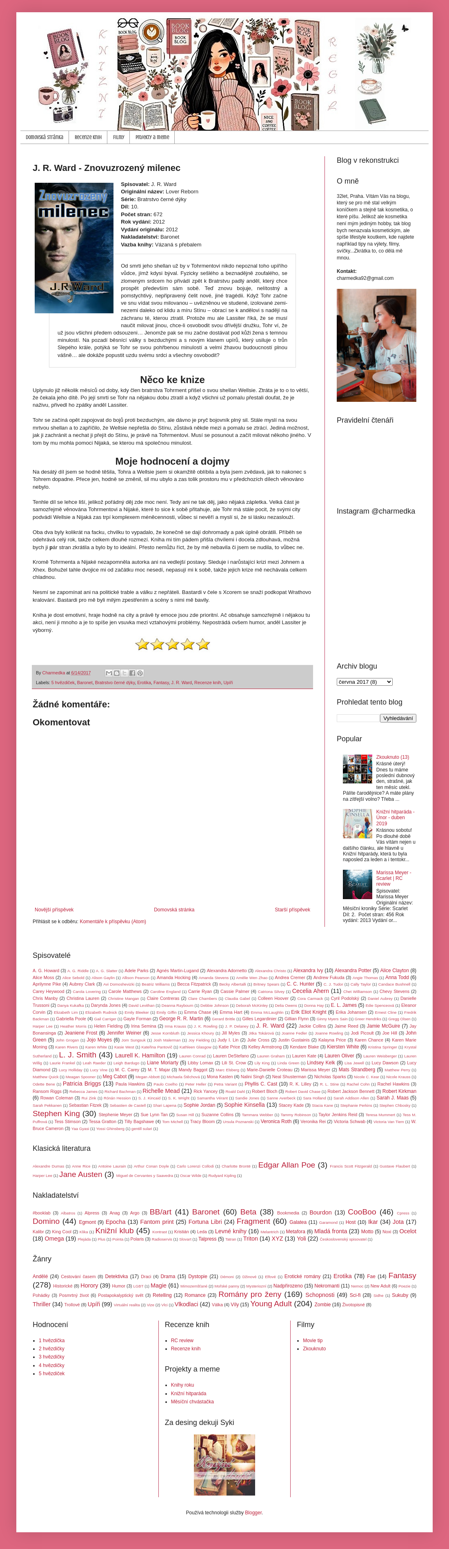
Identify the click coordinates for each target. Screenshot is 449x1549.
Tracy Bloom (202, 1121)
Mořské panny (227, 1286)
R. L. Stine (329, 1084)
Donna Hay (314, 1005)
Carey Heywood (48, 991)
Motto (367, 1231)
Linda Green (288, 1063)
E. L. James (344, 1005)
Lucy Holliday (70, 1070)
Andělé (40, 1276)
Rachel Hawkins (393, 1083)
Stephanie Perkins (356, 1105)
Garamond (328, 1222)
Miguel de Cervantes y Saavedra (144, 1175)
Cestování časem (78, 1276)
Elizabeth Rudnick (101, 1012)
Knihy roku (182, 1385)
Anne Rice (81, 1166)
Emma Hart (231, 1012)
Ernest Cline (386, 1012)
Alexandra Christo (270, 970)
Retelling (162, 1295)
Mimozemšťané (193, 1286)
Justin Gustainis (293, 1039)
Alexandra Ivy (308, 970)
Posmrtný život (74, 1295)
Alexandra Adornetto (227, 970)
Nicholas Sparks (330, 1076)
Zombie (322, 1304)
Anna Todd (397, 977)
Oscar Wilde (190, 1175)
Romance (194, 1295)
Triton (250, 1238)
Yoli (301, 1238)
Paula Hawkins (130, 1083)
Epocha (116, 1222)
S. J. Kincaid (149, 1098)
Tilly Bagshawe (139, 1121)
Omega (54, 1238)
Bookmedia (288, 1212)
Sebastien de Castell (128, 1105)
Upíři (228, 682)
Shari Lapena (164, 1105)
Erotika (144, 682)
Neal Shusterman (289, 1076)
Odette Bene (44, 1084)
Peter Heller (196, 1084)
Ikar (373, 1222)
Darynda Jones (106, 1005)
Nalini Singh (253, 1076)
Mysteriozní (256, 1286)
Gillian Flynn (297, 1018)
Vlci (164, 1305)
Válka (217, 1304)
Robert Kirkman (399, 1091)
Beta (248, 1212)
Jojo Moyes (99, 1040)
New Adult (381, 1285)
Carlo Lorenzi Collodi (195, 1166)
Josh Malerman (167, 1040)
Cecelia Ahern (310, 991)
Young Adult (271, 1303)
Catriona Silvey (271, 991)
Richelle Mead (161, 1091)
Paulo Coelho (165, 1084)
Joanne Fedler (294, 1033)
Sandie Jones (247, 1098)
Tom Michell (172, 1121)
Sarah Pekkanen (47, 1105)
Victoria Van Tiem (388, 1121)
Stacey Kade (291, 1105)
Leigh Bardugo (126, 1063)
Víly (235, 1304)
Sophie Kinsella (244, 1104)
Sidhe (378, 1295)
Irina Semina (143, 1026)
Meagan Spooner (81, 1077)
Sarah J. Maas (393, 1098)
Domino (46, 1221)
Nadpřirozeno (288, 1286)
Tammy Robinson (295, 1114)
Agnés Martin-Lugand (177, 970)
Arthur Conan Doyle (151, 1166)
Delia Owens (286, 1005)
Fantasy (161, 682)
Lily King (261, 1063)
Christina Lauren (83, 998)
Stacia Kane (322, 1105)
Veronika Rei (313, 1121)
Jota (398, 1222)
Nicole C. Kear (366, 1077)
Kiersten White (343, 1047)
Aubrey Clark (82, 984)
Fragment (253, 1221)
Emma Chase (197, 1012)
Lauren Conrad (192, 1056)
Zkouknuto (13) (392, 757)
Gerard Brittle (223, 1019)
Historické (62, 1285)
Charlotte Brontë (236, 1166)
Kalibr (38, 1231)
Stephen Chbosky (394, 1105)
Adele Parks (136, 970)
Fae (371, 1276)
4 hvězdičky (51, 1365)
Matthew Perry (397, 1070)
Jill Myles (231, 1032)
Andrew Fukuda (329, 977)
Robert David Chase (302, 1091)
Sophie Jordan (200, 1105)
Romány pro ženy (249, 1294)
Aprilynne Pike (47, 984)
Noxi (386, 1231)
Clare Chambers (202, 998)
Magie (159, 1285)
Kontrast (159, 1232)
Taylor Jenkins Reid (337, 1114)
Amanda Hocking (174, 977)
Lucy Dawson (385, 1062)
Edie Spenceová (380, 1005)
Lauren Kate (304, 1055)
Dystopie (197, 1276)
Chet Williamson (357, 991)
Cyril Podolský (345, 998)
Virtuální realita (127, 1305)
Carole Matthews (125, 991)
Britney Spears (266, 984)
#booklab (42, 1212)
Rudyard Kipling (222, 1175)
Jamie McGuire (383, 1026)
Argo (135, 1212)
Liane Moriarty (162, 1063)
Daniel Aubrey (380, 998)
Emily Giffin (166, 1012)
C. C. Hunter (300, 984)
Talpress (207, 1239)
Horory (89, 1285)
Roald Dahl (235, 1091)
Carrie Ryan (200, 991)
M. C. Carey (127, 1069)
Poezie (404, 1286)
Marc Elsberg (227, 1070)
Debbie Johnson (214, 1005)
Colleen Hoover (273, 998)
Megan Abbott (148, 1077)
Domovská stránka (44, 137)
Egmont (87, 1222)
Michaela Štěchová (183, 1077)
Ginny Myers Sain (332, 1019)
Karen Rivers (66, 1047)
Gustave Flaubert (395, 1166)
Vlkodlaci (186, 1304)
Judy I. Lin (228, 1039)
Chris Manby (45, 998)
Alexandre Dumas (48, 1166)
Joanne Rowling (329, 1033)
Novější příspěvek (54, 910)
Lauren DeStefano (231, 1055)
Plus (101, 1239)
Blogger (253, 1513)
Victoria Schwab (350, 1121)
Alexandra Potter (353, 970)
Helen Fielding (108, 1026)
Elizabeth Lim (66, 1012)
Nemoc (357, 1286)
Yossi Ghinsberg (110, 1128)
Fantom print (157, 1222)
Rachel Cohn (358, 1084)
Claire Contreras (163, 998)
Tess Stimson (67, 1121)
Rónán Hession (117, 1098)
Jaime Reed (346, 1026)
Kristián (181, 1231)
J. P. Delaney (236, 1026)
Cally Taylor (361, 984)
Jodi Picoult (362, 1032)
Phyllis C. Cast (261, 1084)
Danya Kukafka (70, 1005)
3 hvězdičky (51, 1357)
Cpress (403, 1213)
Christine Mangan (123, 998)
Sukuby (400, 1295)
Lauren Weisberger (380, 1056)
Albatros (68, 1213)
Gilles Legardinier (259, 1018)
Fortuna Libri (205, 1222)
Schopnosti (319, 1295)
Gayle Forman (137, 1018)
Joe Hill (389, 1032)
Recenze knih (88, 137)
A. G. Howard (46, 970)
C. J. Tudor (333, 984)
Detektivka (116, 1276)
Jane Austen (80, 1174)
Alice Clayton (394, 970)
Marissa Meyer (315, 1069)
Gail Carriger (105, 1019)
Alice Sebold (73, 977)
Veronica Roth (276, 1121)
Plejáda (84, 1239)
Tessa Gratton (103, 1121)
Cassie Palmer (234, 991)
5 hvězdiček (63, 682)
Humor (118, 1285)
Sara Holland (314, 1098)
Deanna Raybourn (177, 1005)
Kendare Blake (304, 1046)
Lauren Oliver (339, 1056)
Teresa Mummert (381, 1114)
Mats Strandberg (357, 1070)
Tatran (230, 1239)
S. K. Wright (178, 1098)
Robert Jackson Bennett (350, 1091)
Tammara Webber (257, 1114)
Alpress (91, 1212)
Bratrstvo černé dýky (115, 682)
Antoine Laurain (112, 1166)
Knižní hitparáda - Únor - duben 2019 (395, 818)
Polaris (137, 1239)
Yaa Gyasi (80, 1128)
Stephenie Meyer (115, 1114)
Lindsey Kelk (321, 1063)
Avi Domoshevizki (118, 984)
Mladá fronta (330, 1231)
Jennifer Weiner (124, 1033)
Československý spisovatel (343, 1239)
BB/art (160, 1212)
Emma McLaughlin (267, 1012)
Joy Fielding (199, 1040)
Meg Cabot (115, 1076)
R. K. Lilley (300, 1083)
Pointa (117, 1239)
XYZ (277, 1238)
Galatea (298, 1222)
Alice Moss (43, 977)
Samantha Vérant (212, 1098)
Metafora (295, 1231)
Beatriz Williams (156, 984)
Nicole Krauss (398, 1077)
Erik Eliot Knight (308, 1012)
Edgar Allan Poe (287, 1165)
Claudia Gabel (237, 998)
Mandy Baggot (193, 1069)
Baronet (85, 682)
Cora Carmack (310, 998)
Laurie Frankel (62, 1063)
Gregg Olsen (399, 1019)
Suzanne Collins (217, 1114)
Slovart (185, 1239)
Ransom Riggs (47, 1091)
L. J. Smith (77, 1054)
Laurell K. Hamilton (140, 1055)
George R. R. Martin (181, 1019)
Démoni (227, 1276)
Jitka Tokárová (261, 1033)
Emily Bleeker (136, 1012)
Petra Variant (225, 1084)
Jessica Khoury (200, 1033)
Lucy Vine (99, 1070)
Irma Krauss (176, 1026)
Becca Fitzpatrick (194, 984)
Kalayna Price (332, 1039)
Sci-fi (355, 1295)
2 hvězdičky (51, 1349)
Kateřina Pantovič (156, 1047)
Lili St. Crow (234, 1062)
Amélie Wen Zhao (251, 977)
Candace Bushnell (394, 984)
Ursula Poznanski (238, 1121)
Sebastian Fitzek (85, 1105)
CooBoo (362, 1212)
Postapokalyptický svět (120, 1295)
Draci (146, 1276)
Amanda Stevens (214, 977)
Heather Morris (73, 1026)
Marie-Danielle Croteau (270, 1069)
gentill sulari (141, 1128)
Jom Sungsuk (134, 1040)
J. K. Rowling (206, 1026)
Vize (151, 1305)
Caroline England (165, 991)
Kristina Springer (382, 1047)
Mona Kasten (220, 1076)
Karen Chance (369, 1039)
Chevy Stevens (394, 991)
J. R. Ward (181, 682)
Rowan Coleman (56, 1097)
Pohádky (41, 1295)
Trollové (72, 1304)
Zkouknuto (314, 1349)
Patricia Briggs (82, 1083)
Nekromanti (326, 1286)
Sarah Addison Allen (351, 1098)
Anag (114, 1212)
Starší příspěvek (292, 910)
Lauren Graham (271, 1056)
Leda (202, 1231)
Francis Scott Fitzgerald (351, 1166)
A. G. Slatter (107, 970)
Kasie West (124, 1047)
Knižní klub (114, 1230)
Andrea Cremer (290, 977)
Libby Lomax (200, 1062)
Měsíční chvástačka (192, 1402)
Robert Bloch (264, 1091)
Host (351, 1222)
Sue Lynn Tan (154, 1114)
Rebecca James (83, 1091)
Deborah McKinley (252, 1005)
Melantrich (269, 1232)
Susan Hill (185, 1114)
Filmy (118, 137)
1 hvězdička (51, 1340)
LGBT (138, 1286)
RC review (182, 1340)
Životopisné (353, 1304)
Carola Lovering (87, 991)
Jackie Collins (312, 1026)
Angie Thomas (365, 977)
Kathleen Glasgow (195, 1047)
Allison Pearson (135, 977)
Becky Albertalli (232, 984)
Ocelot (408, 1231)
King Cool (61, 1231)
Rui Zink (89, 1098)
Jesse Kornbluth (165, 1033)
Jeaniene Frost (80, 1033)
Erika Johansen (351, 1012)
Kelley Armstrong (265, 1046)
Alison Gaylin (103, 977)
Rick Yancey (205, 1091)
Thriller (42, 1304)
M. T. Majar (159, 1069)
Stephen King (56, 1113)
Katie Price (229, 1046)
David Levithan (142, 1005)
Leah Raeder (94, 1063)
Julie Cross (258, 1039)
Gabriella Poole (71, 1018)
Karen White (96, 1047)
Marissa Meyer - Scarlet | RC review (393, 878)
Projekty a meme (152, 137)
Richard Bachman (120, 1091)
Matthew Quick (46, 1077)
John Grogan (67, 1040)
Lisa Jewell (354, 1063)
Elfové (270, 1276)
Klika (84, 1232)
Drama (167, 1276)
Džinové (249, 1276)
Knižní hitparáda (189, 1393)
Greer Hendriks (368, 1019)
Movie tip (312, 1340)
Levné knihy (231, 1231)
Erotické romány (303, 1276)
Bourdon (320, 1212)
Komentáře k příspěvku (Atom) (113, 921)
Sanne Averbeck (281, 1098)
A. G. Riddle (78, 970)
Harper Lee (43, 1026)
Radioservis (162, 1239)
